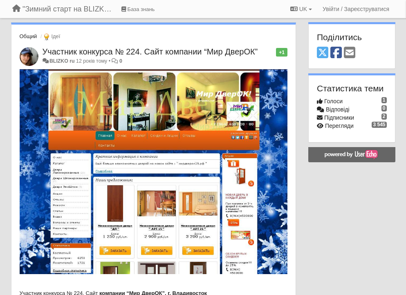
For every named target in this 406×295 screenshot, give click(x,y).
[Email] (349, 53)
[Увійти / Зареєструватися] (356, 9)
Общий (28, 36)
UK (301, 9)
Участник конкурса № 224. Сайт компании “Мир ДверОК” (150, 51)
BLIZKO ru (62, 61)
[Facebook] (336, 53)
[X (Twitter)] (322, 53)
